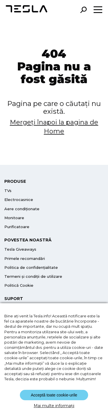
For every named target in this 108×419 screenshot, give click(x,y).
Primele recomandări (24, 258)
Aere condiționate (21, 208)
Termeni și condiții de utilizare (33, 276)
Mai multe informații (54, 405)
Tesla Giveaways (20, 249)
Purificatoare (16, 226)
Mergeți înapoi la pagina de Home (54, 126)
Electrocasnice (18, 199)
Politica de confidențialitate (31, 267)
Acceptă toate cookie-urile (54, 395)
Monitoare (14, 217)
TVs (8, 190)
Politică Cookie (18, 285)
